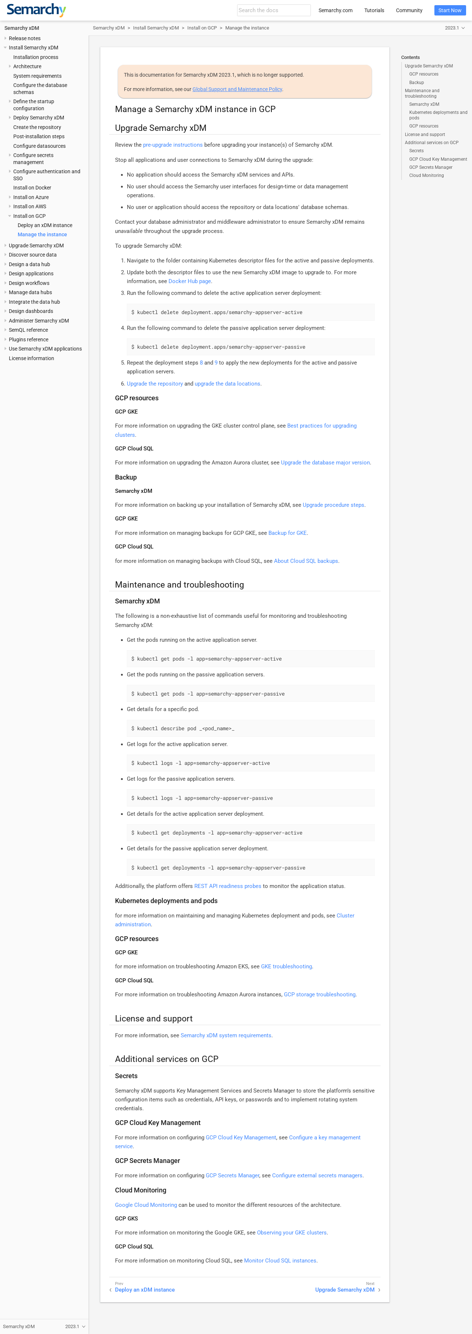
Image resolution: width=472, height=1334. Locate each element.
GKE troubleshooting (286, 966)
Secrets (416, 150)
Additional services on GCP (432, 142)
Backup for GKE (287, 533)
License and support (425, 134)
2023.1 (452, 28)
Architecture (27, 66)
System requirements (37, 76)
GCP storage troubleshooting (319, 994)
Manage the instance (42, 234)
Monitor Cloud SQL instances (280, 1260)
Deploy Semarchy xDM (38, 118)
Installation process (35, 57)
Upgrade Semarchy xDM (36, 245)
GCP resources (423, 74)
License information (31, 358)
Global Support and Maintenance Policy (237, 89)
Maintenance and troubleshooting (422, 93)
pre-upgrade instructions (173, 145)
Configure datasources (39, 146)
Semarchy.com (336, 10)
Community (409, 10)
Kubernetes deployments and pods (438, 115)
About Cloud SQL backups (306, 561)
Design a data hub (29, 264)
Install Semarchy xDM (33, 47)
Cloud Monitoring (426, 175)
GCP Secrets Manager (430, 167)
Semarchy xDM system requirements (226, 1035)
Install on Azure (31, 197)
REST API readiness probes (227, 886)
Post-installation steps (39, 136)
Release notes (25, 38)
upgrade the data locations (227, 383)
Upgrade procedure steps (333, 505)
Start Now (450, 10)
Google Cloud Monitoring (146, 1205)
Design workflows (29, 283)
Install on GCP (29, 216)
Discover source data (33, 255)
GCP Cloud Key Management (438, 159)
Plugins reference (28, 339)
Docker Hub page (190, 281)
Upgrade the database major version (325, 462)
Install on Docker (32, 188)
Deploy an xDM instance (45, 225)
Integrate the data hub (34, 302)
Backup (416, 82)
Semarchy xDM (21, 28)
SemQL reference (28, 330)
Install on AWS (29, 206)
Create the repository (37, 127)
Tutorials (374, 10)
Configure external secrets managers (317, 1175)
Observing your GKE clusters (292, 1232)
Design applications (31, 273)
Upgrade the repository (155, 383)
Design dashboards (31, 311)
